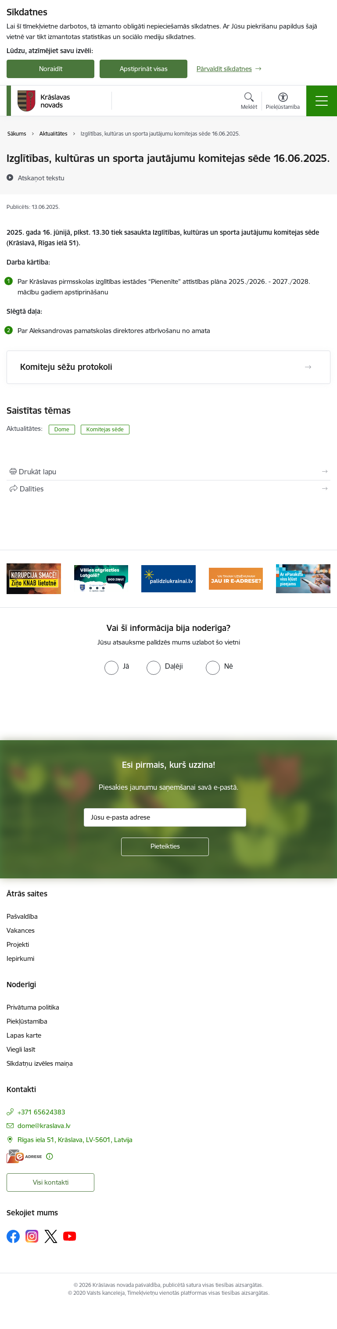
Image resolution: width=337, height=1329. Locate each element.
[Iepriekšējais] (17, 578)
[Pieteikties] (165, 847)
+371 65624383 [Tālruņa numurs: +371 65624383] (41, 1112)
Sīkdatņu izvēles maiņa (40, 1063)
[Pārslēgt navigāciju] (321, 101)
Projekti (18, 944)
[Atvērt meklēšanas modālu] (249, 102)
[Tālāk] (320, 578)
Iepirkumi (20, 958)
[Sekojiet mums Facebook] (13, 1236)
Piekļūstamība (27, 1021)
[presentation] (168, 708)
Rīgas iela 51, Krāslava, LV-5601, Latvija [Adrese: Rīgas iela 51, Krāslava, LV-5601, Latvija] (75, 1140)
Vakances (21, 930)
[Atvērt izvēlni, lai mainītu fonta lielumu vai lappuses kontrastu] (283, 102)
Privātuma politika (33, 1007)
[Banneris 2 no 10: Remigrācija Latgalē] (101, 578)
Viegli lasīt (21, 1049)
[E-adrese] (24, 1156)
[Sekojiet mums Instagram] (32, 1236)
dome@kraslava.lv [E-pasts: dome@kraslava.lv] (44, 1125)
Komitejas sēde (105, 429)
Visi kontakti (50, 1182)
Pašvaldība (22, 916)
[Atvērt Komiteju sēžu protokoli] (308, 367)
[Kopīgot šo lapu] (168, 488)
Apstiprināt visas (144, 68)
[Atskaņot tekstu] (41, 177)
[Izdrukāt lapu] (168, 471)
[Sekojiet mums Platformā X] (50, 1236)
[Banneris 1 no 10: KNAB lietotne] (34, 578)
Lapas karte (24, 1035)
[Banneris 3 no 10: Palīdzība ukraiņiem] (168, 578)
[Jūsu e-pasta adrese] (165, 817)
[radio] (116, 666)
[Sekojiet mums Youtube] (69, 1236)
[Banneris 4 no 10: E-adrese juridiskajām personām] (236, 578)
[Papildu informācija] (49, 1156)
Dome (61, 429)
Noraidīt (50, 68)
